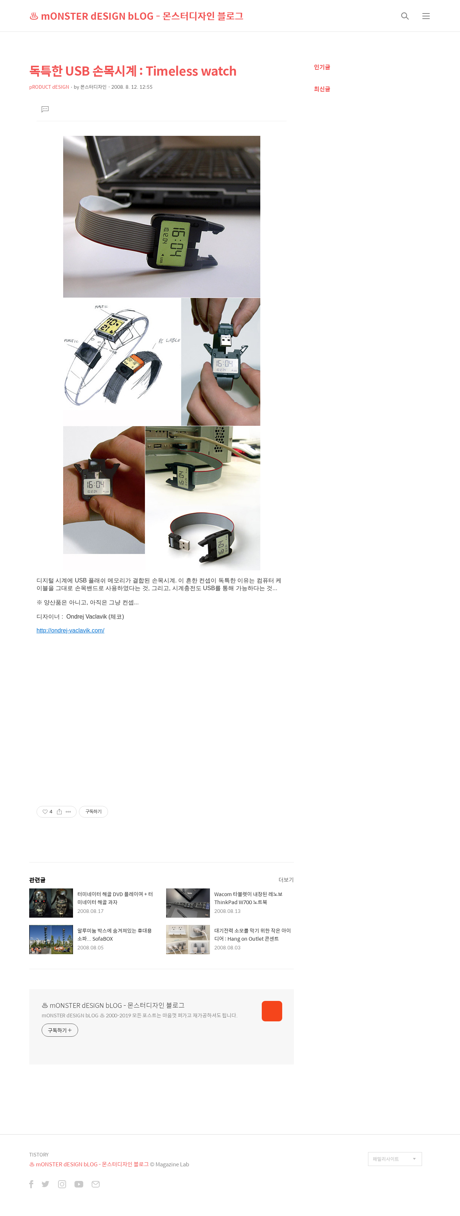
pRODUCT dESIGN (49, 87)
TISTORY (39, 1154)
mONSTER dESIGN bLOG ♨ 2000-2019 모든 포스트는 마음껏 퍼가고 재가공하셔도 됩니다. (140, 1015)
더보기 (286, 879)
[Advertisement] (162, 724)
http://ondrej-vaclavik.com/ (70, 630)
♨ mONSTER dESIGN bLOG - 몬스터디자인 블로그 (136, 15)
